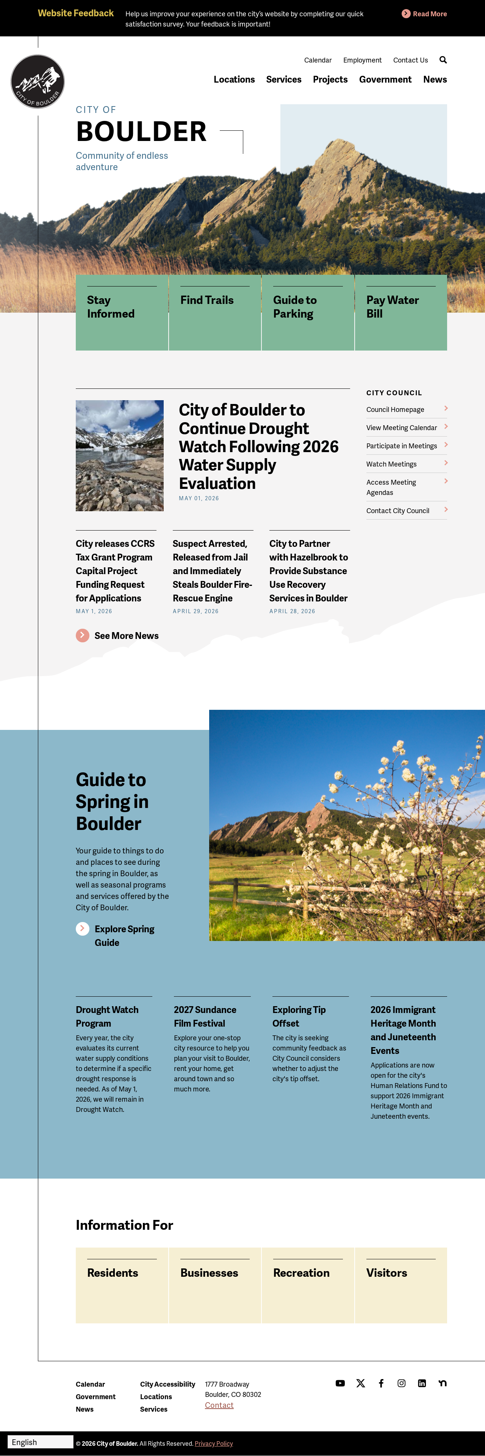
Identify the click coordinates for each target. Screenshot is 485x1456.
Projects (330, 79)
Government (385, 79)
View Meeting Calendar (401, 427)
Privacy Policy (214, 1443)
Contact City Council (397, 510)
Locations (234, 79)
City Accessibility (167, 1384)
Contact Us (410, 59)
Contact (219, 1405)
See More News (127, 635)
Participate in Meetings (401, 445)
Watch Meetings (391, 463)
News (435, 79)
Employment (362, 59)
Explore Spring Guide (124, 935)
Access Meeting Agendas (391, 487)
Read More (430, 13)
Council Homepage (395, 409)
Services (284, 79)
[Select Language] (41, 1441)
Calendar (318, 59)
